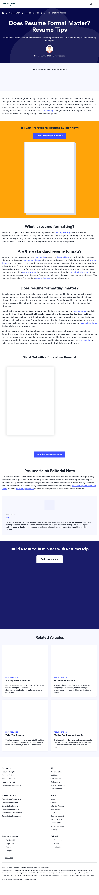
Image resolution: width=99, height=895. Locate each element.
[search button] (91, 4)
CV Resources (56, 789)
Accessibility (56, 823)
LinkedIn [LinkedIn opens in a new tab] (56, 847)
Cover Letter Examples (11, 806)
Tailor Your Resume (14, 735)
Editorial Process (57, 806)
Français (7, 851)
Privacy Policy (56, 819)
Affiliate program (57, 826)
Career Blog (14, 13)
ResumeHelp (63, 257)
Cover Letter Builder (10, 803)
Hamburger (95, 4)
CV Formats (55, 782)
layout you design (63, 232)
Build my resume (49, 559)
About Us (54, 799)
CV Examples (56, 779)
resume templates (31, 260)
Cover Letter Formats (10, 809)
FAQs (53, 813)
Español (7, 847)
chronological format (78, 272)
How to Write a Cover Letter (13, 813)
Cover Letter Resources (11, 816)
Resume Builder (8, 775)
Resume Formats (9, 782)
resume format (29, 272)
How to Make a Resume (11, 785)
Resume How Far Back (64, 680)
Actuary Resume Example (17, 680)
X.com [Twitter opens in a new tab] (55, 844)
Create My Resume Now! (49, 135)
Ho (7, 518)
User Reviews (56, 809)
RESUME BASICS (11, 677)
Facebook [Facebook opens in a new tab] (56, 840)
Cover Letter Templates (11, 799)
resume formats (42, 278)
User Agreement (57, 816)
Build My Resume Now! (49, 454)
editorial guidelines (25, 488)
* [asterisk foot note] (67, 70)
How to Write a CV (58, 785)
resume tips (49, 110)
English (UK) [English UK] (8, 844)
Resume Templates (9, 772)
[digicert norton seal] (9, 886)
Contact (54, 803)
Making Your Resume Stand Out (69, 735)
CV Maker (54, 775)
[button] (7, 858)
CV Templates (56, 772)
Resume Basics (32, 13)
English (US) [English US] (8, 840)
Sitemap (54, 830)
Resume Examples (9, 779)
